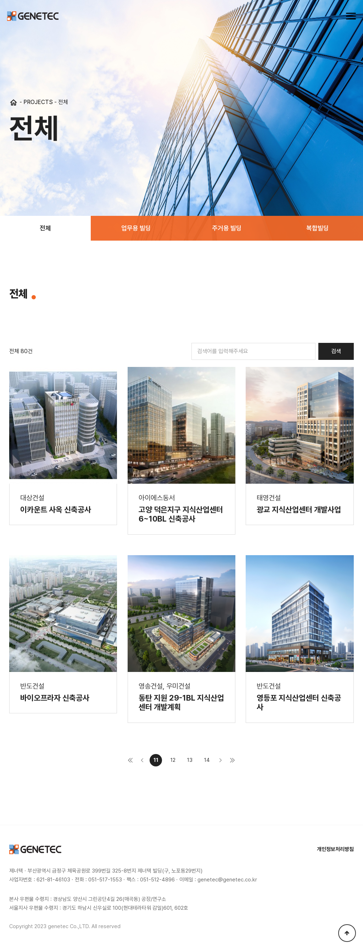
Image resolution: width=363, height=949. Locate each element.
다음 (220, 760)
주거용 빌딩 (227, 228)
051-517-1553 (105, 879)
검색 (336, 351)
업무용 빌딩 (136, 228)
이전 (142, 760)
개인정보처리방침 (335, 849)
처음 (130, 760)
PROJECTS (38, 102)
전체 (45, 228)
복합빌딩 (317, 228)
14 (207, 760)
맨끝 (232, 760)
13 (189, 760)
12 (173, 760)
